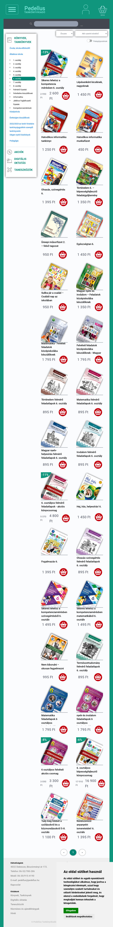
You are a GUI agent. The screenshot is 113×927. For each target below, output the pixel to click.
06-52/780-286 (27, 871)
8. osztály (17, 86)
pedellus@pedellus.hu (28, 880)
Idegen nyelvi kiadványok (20, 135)
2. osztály (17, 64)
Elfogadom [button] (71, 910)
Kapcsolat (15, 884)
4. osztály (17, 71)
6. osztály (17, 79)
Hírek (13, 913)
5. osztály (17, 75)
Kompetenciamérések (22, 108)
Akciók (19, 152)
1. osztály (17, 60)
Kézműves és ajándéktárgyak (25, 909)
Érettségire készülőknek (20, 118)
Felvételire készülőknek (23, 93)
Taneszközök (23, 169)
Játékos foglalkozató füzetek (22, 102)
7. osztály (17, 82)
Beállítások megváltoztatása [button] (79, 916)
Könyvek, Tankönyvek (22, 40)
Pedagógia (14, 141)
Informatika (18, 97)
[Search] (56, 24)
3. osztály (17, 67)
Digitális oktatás (20, 160)
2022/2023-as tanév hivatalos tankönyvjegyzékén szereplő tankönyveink (22, 127)
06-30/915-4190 (25, 875)
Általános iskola (16, 54)
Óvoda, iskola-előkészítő (20, 48)
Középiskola (15, 112)
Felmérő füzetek (20, 90)
